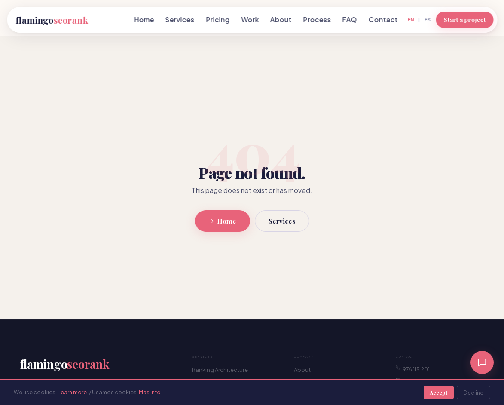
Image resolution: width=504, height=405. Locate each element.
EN (411, 19)
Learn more (72, 392)
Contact (382, 19)
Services (180, 19)
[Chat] (482, 362)
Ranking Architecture (220, 369)
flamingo (51, 20)
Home (144, 19)
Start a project (464, 19)
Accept (438, 392)
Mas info (150, 392)
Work (250, 19)
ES (427, 19)
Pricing (218, 19)
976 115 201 (413, 369)
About (281, 19)
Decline (473, 392)
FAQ (349, 19)
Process (317, 19)
